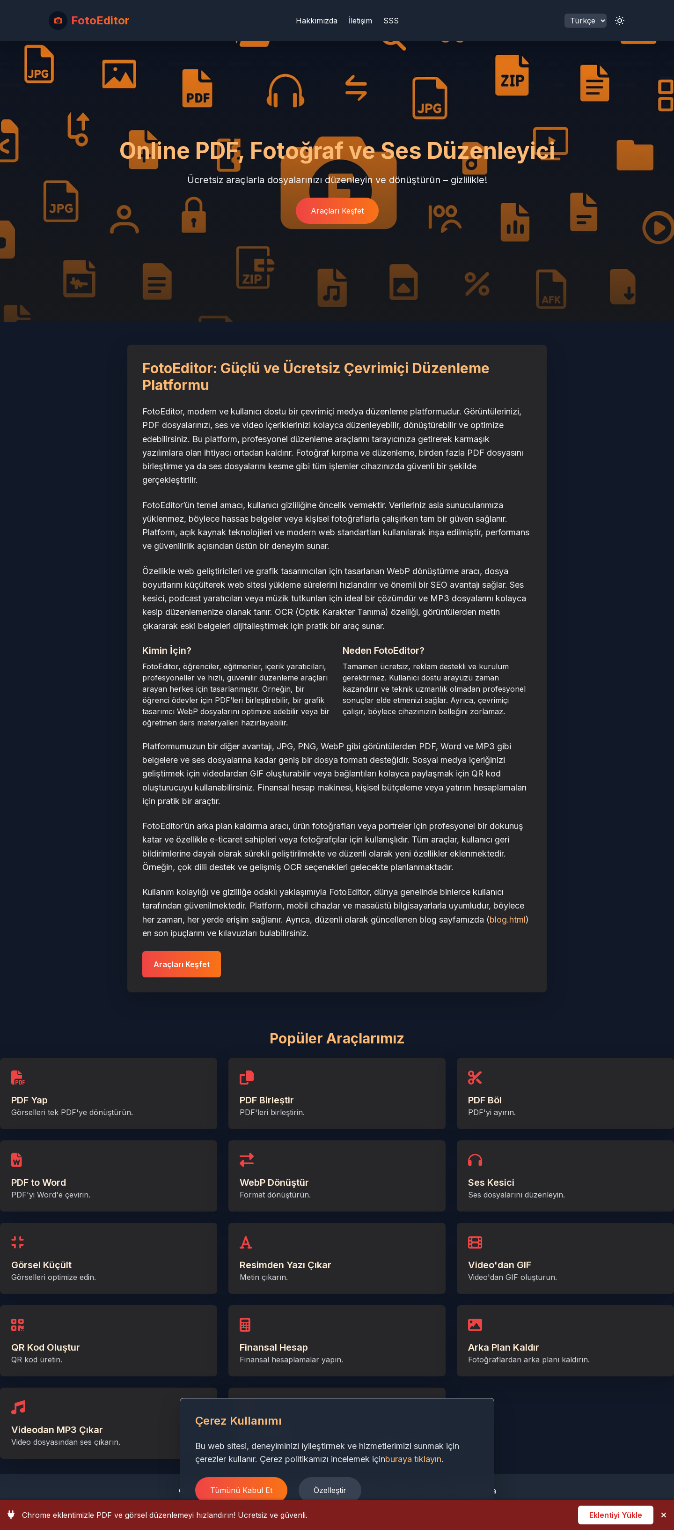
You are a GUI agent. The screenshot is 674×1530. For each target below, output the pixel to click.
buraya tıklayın (413, 1459)
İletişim (360, 20)
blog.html (508, 919)
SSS (391, 20)
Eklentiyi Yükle (615, 1515)
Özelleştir (330, 1490)
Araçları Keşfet (337, 210)
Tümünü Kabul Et (241, 1490)
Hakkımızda (316, 20)
